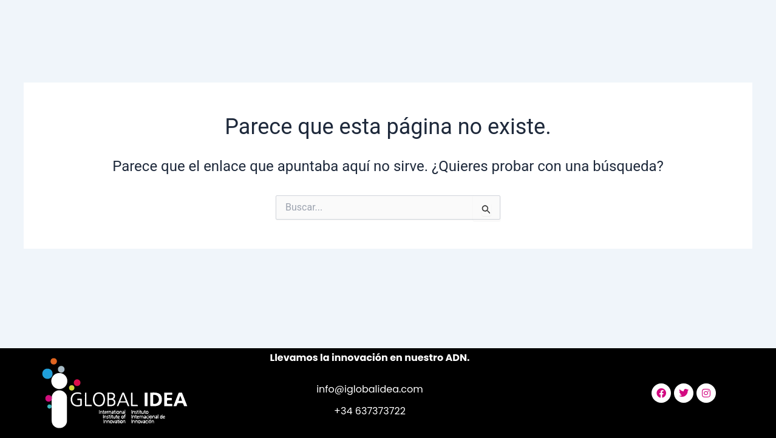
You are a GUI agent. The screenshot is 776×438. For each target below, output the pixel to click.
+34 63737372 (367, 411)
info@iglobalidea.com (369, 389)
